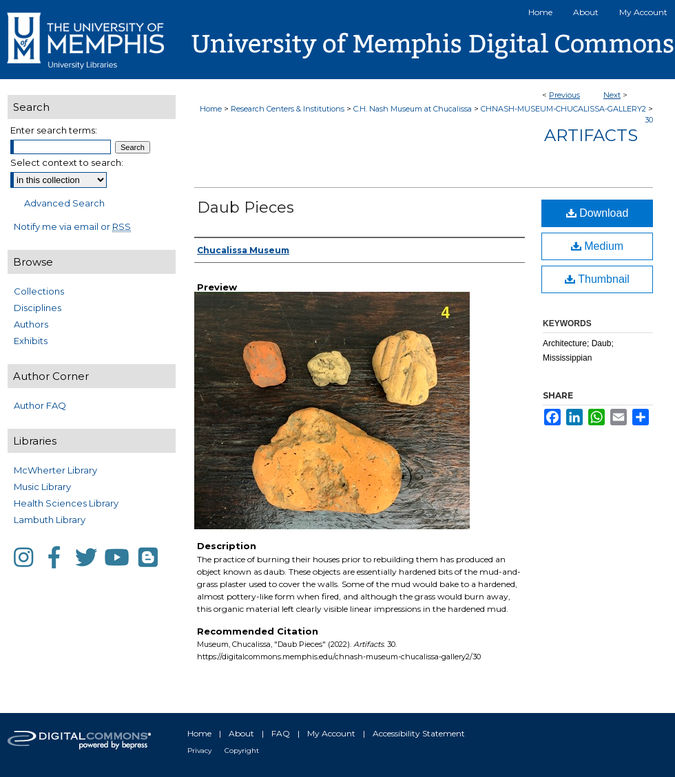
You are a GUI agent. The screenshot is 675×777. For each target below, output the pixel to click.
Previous (564, 95)
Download (597, 213)
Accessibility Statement (419, 733)
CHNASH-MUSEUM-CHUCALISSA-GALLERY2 (563, 109)
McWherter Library (55, 470)
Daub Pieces (245, 207)
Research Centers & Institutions (287, 109)
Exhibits (31, 340)
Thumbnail (597, 279)
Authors (31, 324)
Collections (39, 291)
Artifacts (591, 135)
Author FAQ (40, 405)
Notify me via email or (72, 226)
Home (211, 109)
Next (612, 95)
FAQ (280, 733)
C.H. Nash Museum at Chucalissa (412, 109)
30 (649, 120)
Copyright (242, 750)
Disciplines (37, 307)
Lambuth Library (49, 519)
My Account (331, 733)
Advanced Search (64, 203)
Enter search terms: (53, 130)
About (241, 733)
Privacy (199, 750)
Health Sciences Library (66, 503)
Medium (597, 246)
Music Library (42, 486)
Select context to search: (66, 162)
